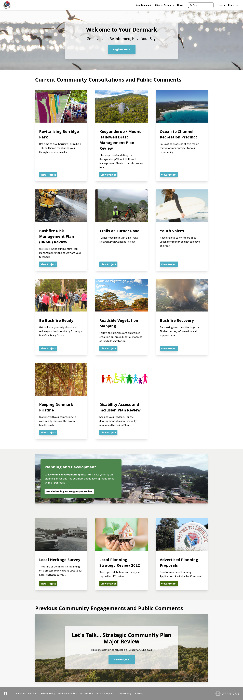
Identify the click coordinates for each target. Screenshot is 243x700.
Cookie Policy (124, 693)
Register (233, 5)
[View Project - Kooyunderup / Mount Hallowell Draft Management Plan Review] (121, 135)
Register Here (121, 49)
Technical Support (105, 693)
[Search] (200, 5)
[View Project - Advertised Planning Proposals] (182, 554)
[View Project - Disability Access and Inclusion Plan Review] (121, 401)
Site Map (139, 693)
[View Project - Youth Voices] (182, 230)
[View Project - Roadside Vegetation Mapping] (121, 317)
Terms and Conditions (27, 693)
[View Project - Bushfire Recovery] (182, 317)
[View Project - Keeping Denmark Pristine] (61, 401)
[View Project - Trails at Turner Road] (121, 230)
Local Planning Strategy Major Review (69, 491)
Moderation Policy (67, 693)
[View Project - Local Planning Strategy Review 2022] (121, 554)
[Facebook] (5, 694)
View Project (121, 659)
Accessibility (86, 693)
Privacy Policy (48, 693)
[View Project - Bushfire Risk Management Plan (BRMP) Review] (61, 230)
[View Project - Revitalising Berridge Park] (61, 135)
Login (222, 5)
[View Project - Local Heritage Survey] (61, 554)
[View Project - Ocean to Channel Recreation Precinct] (182, 135)
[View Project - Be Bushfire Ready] (61, 317)
